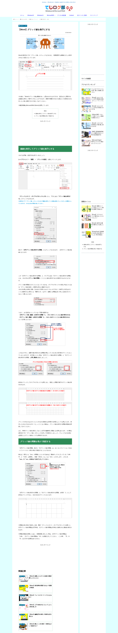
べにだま (33, 610)
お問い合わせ (17, 630)
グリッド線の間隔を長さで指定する (45, 116)
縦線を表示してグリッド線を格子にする (46, 113)
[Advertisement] (45, 133)
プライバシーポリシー (27, 630)
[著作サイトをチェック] (31, 618)
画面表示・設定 (23, 25)
